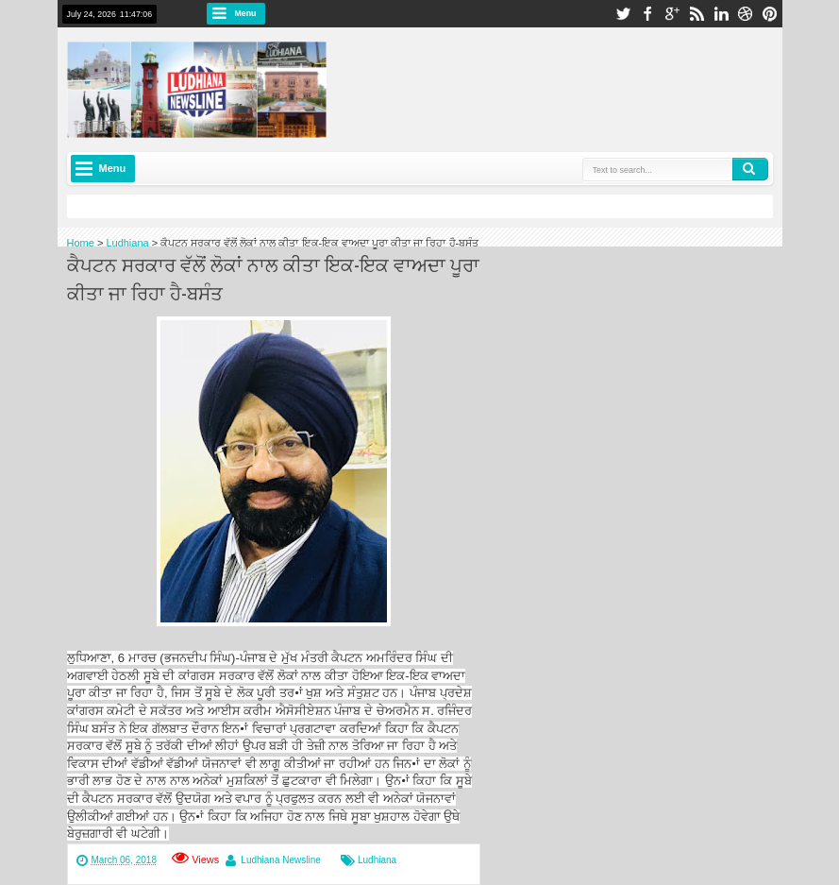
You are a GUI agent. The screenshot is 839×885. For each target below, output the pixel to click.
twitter (623, 13)
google (672, 13)
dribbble (745, 13)
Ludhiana (377, 860)
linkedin (721, 13)
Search (750, 169)
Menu (246, 13)
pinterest (770, 13)
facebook (647, 13)
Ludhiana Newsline (281, 860)
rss (696, 13)
